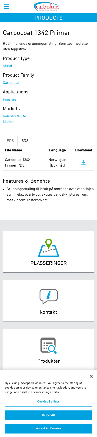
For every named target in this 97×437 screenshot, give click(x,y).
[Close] (91, 379)
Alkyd (7, 66)
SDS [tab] (25, 141)
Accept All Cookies (48, 431)
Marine (8, 122)
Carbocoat (11, 83)
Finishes (10, 100)
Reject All (48, 417)
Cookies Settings (48, 404)
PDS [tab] (10, 141)
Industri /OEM (14, 116)
